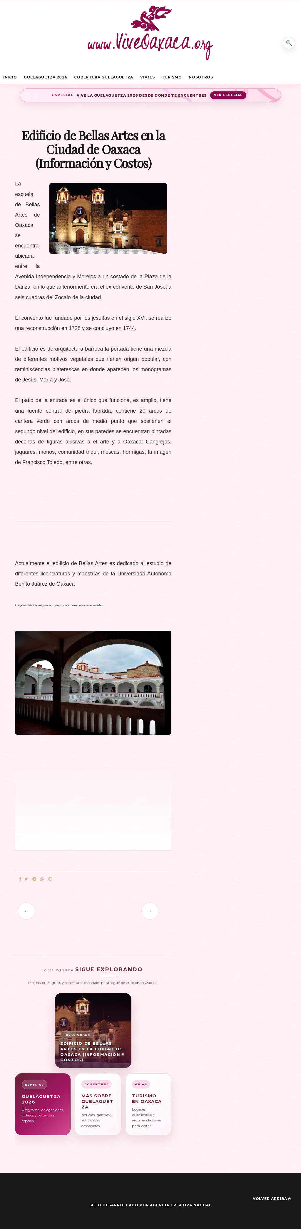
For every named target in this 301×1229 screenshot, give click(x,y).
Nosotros (201, 77)
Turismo (172, 77)
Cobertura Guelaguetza (103, 77)
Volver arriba (272, 1199)
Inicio (10, 77)
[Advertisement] (65, 808)
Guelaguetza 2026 (45, 77)
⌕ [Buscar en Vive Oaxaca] (288, 42)
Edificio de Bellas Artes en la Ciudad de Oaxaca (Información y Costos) (92, 1051)
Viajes (147, 77)
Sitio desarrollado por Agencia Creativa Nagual (150, 1205)
